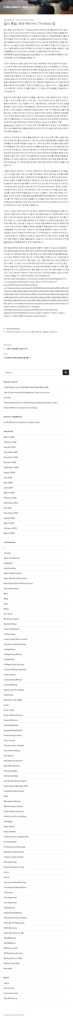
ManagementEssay (12, 801)
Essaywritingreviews (13, 735)
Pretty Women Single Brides (16, 837)
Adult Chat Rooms (12, 558)
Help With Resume (12, 766)
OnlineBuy (8, 821)
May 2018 (8, 483)
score (6, 872)
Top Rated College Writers (15, 887)
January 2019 (10, 447)
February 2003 (10, 528)
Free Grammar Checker (14, 745)
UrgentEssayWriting (12, 913)
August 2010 (9, 518)
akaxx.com (8, 125)
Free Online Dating (12, 750)
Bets (6, 593)
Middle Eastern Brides (13, 806)
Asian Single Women (13, 573)
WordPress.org (10, 998)
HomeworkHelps (11, 776)
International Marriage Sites (16, 786)
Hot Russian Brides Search (15, 781)
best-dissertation (11, 588)
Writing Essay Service (13, 953)
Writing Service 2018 (13, 958)
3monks (7, 553)
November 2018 (11, 457)
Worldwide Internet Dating (15, 918)
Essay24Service (11, 720)
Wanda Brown (28, 20)
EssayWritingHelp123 (13, 730)
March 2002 (9, 533)
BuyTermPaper (10, 624)
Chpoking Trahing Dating (15, 644)
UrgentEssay (9, 908)
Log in (6, 983)
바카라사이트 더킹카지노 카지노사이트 (19, 332)
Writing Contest (11, 948)
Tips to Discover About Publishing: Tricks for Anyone (27, 392)
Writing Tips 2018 (11, 963)
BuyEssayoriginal (11, 619)
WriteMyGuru (9, 943)
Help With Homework (13, 761)
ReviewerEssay (10, 862)
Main (6, 796)
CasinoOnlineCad (11, 629)
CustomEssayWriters (13, 680)
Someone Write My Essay (15, 882)
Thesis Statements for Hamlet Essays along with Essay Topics (31, 403)
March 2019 (9, 437)
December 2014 (11, 503)
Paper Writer (9, 826)
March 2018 (9, 493)
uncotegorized (10, 902)
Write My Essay (10, 928)
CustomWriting (10, 685)
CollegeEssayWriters (13, 654)
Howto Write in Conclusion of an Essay (20, 408)
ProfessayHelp (10, 842)
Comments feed (11, 993)
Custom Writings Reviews (15, 669)
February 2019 (10, 442)
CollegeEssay (9, 649)
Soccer (7, 877)
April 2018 (8, 488)
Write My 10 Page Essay (14, 923)
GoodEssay (9, 756)
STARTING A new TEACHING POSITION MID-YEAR (26, 387)
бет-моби (8, 968)
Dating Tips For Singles (14, 690)
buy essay (8, 614)
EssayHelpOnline (11, 725)
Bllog (6, 599)
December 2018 (11, 452)
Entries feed (9, 988)
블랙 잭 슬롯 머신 (36, 332)
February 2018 (10, 498)
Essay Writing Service (13, 715)
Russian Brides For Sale (14, 867)
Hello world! (34, 422)
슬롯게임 (46, 332)
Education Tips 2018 (13, 700)
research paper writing (13, 857)
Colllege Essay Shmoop (14, 664)
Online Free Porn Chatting (15, 816)
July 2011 (8, 508)
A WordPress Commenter (15, 422)
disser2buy (8, 695)
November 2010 (11, 513)
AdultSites (8, 563)
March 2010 (9, 523)
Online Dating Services (14, 811)
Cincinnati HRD (16, 7)
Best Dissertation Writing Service (18, 583)
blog (6, 604)
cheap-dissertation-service (15, 639)
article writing (10, 568)
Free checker (9, 740)
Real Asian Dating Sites (14, 852)
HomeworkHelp (10, 771)
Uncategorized (13, 329)
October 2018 (10, 462)
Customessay (10, 675)
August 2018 (9, 472)
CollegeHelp (9, 659)
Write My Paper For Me (14, 933)
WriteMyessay (10, 938)
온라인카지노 (54, 332)
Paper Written (10, 832)
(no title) (7, 397)
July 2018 (8, 477)
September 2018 (11, 467)
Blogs (6, 609)
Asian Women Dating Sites (15, 578)
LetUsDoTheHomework (14, 791)
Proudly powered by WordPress (13, 1015)
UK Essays (8, 892)
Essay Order (9, 710)
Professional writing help (14, 847)
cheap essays (10, 634)
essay (6, 705)
